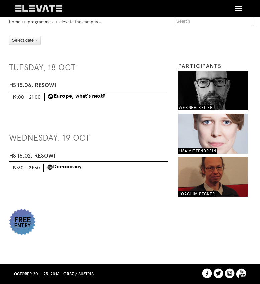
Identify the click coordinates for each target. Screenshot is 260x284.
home (14, 21)
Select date (25, 40)
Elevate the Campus (80, 21)
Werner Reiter (196, 107)
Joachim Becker (197, 194)
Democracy (67, 166)
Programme (41, 21)
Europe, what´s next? (79, 96)
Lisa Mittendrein (197, 151)
